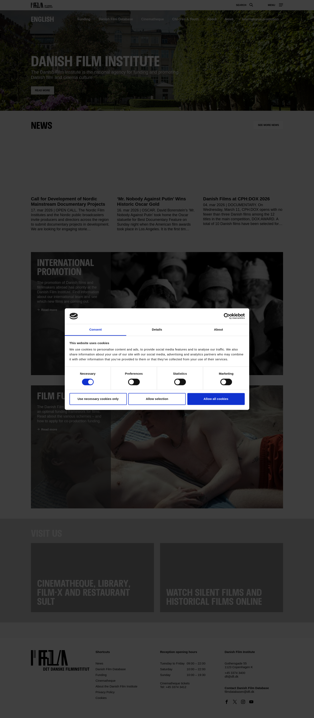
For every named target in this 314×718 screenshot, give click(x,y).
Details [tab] (157, 329)
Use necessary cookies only (97, 399)
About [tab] (218, 329)
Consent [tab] (95, 329)
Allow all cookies (216, 399)
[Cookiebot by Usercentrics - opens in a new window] (227, 316)
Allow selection (157, 399)
